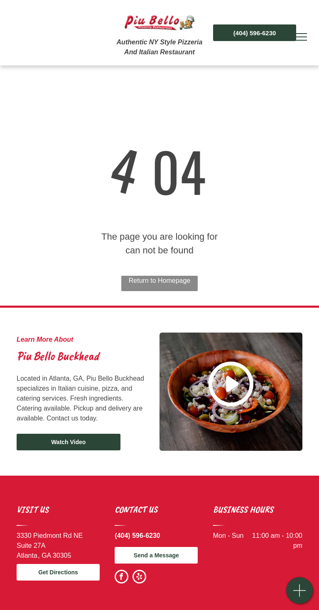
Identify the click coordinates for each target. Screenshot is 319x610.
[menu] (301, 37)
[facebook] (121, 578)
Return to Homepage (160, 280)
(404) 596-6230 (137, 535)
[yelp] (139, 578)
